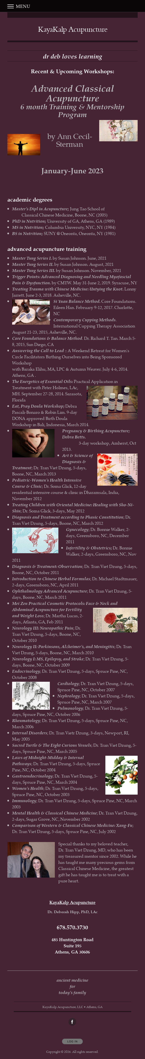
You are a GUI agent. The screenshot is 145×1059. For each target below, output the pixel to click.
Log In (72, 1041)
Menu (18, 6)
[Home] (73, 29)
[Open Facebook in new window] (72, 1022)
